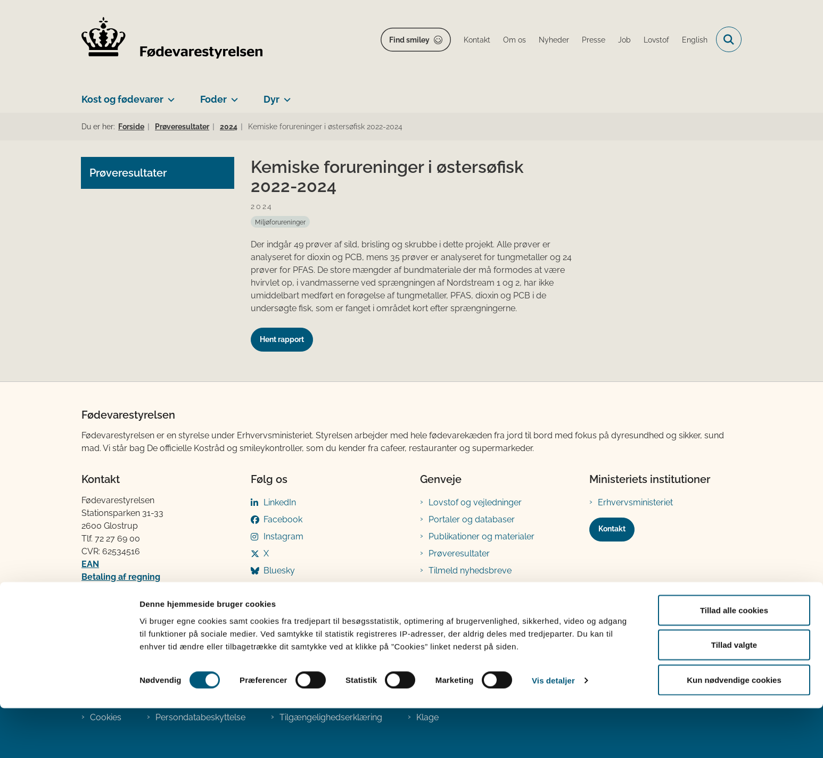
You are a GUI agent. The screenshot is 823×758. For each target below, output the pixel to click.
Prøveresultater (459, 553)
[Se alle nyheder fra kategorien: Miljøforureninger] (280, 222)
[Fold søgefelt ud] (729, 39)
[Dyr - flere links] (285, 95)
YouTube (281, 587)
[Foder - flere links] (232, 95)
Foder (213, 99)
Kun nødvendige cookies (734, 729)
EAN (90, 564)
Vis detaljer (553, 730)
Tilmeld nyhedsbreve (470, 570)
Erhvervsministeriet (635, 502)
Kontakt (612, 528)
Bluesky (279, 570)
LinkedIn (280, 502)
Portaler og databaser (472, 519)
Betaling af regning (120, 577)
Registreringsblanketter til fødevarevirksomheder (478, 593)
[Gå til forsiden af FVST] (171, 39)
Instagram (283, 536)
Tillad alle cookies (734, 659)
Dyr (271, 99)
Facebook (283, 519)
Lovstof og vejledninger (475, 502)
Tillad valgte (734, 694)
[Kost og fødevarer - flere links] (169, 95)
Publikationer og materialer (481, 536)
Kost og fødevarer (122, 99)
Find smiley (409, 40)
